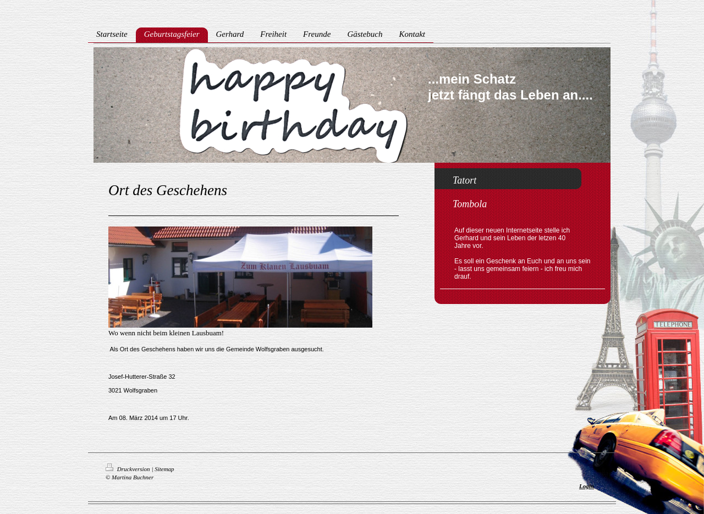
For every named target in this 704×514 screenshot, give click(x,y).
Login (586, 486)
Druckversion (128, 469)
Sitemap (164, 469)
